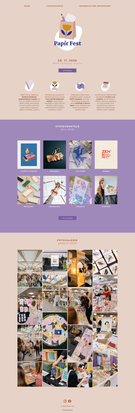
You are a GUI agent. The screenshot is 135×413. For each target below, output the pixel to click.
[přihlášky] (67, 70)
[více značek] (67, 218)
